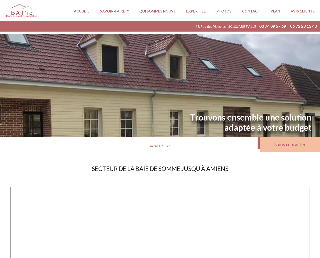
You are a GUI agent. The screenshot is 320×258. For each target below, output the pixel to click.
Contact (251, 11)
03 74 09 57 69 (273, 26)
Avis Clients (303, 11)
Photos (223, 11)
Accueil (81, 11)
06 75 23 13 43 (303, 26)
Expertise (196, 11)
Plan (275, 11)
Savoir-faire (113, 11)
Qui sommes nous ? (157, 11)
